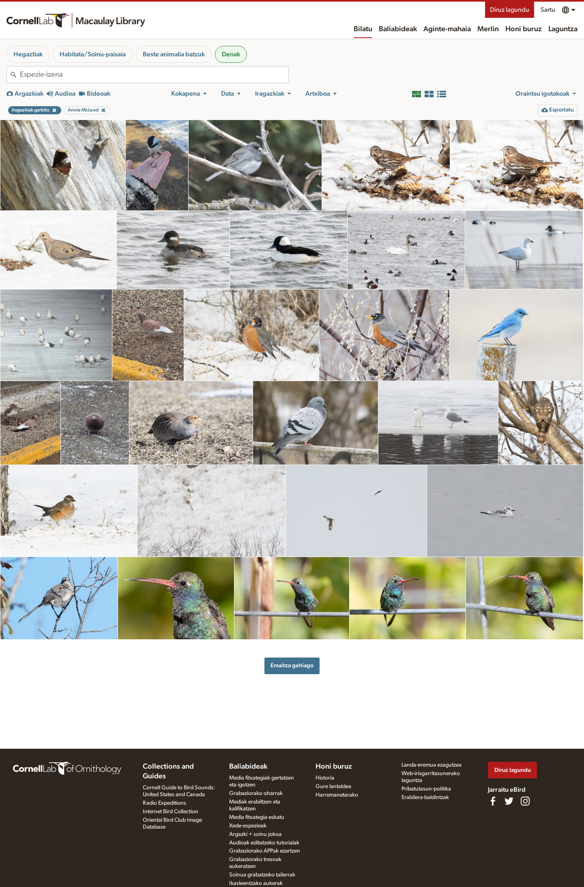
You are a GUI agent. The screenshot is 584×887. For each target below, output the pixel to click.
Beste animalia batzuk (174, 54)
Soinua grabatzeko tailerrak (262, 875)
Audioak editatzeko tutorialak (264, 843)
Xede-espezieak (247, 826)
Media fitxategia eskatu (256, 817)
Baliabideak (398, 29)
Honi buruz (523, 29)
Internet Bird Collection (170, 811)
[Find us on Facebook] (493, 801)
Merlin (488, 29)
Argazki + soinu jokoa (255, 834)
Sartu (548, 9)
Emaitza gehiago (292, 665)
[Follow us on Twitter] (509, 801)
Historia (325, 778)
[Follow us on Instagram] (525, 801)
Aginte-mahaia (447, 29)
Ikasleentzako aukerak (256, 883)
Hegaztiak (28, 54)
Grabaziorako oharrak (256, 793)
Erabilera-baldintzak (425, 797)
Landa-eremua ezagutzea (432, 765)
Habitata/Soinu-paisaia (93, 54)
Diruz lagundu (509, 9)
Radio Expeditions (164, 803)
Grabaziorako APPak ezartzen (264, 851)
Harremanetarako (337, 795)
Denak (231, 54)
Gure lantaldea (333, 786)
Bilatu (363, 29)
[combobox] (154, 74)
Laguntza (563, 29)
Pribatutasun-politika (426, 789)
